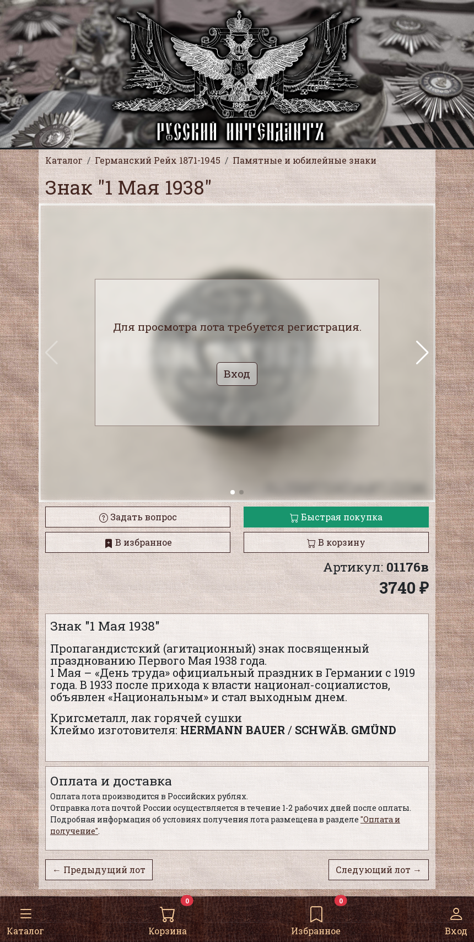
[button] (422, 353)
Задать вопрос (138, 517)
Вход (456, 918)
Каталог (25, 918)
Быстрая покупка (336, 517)
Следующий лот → (379, 869)
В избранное (138, 542)
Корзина (167, 918)
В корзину (336, 542)
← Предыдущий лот (99, 869)
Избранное (316, 918)
